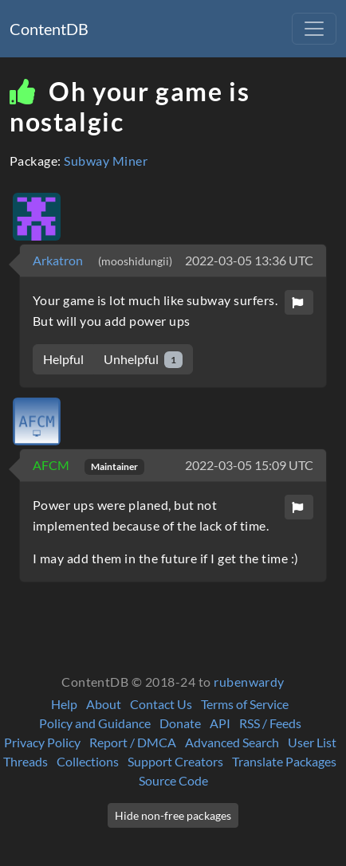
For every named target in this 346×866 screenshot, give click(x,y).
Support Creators (175, 761)
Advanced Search (232, 742)
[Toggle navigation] (314, 29)
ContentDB (49, 28)
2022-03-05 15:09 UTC (249, 464)
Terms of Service (245, 703)
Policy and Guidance (95, 723)
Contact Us (161, 703)
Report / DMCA (132, 742)
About (103, 703)
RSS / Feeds (270, 723)
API (220, 723)
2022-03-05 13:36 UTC (249, 260)
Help (64, 703)
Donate (180, 723)
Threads (25, 761)
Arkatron (59, 260)
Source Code (173, 780)
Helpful (63, 358)
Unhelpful (143, 359)
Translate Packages (284, 761)
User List (312, 742)
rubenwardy (249, 681)
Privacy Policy (42, 742)
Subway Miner (105, 160)
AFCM (52, 464)
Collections (88, 761)
